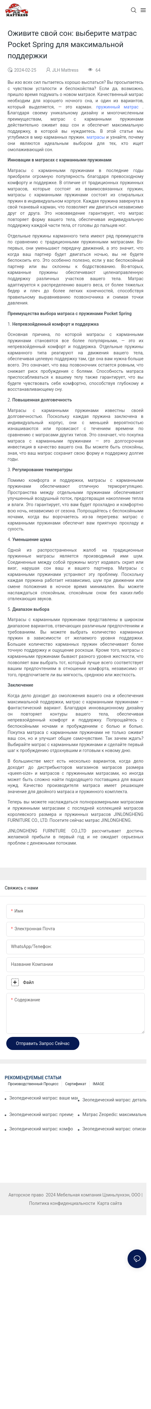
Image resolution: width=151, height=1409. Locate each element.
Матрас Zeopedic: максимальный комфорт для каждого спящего (114, 1114)
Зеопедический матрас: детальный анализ (114, 1099)
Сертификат (75, 1084)
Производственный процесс (33, 1084)
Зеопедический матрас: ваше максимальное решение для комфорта (43, 1097)
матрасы (96, 137)
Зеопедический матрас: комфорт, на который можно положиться (41, 1128)
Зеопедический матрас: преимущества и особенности (41, 1114)
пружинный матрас (119, 106)
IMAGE (98, 1084)
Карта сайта (109, 1203)
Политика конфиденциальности (62, 1203)
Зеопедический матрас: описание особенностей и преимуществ (114, 1128)
